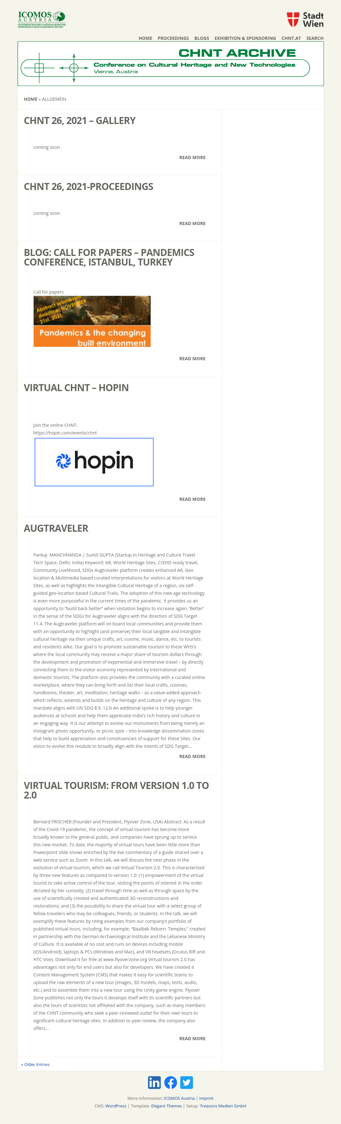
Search (314, 38)
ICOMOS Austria (179, 1098)
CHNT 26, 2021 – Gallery (80, 120)
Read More (192, 157)
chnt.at (291, 38)
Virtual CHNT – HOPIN (76, 387)
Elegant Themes (166, 1106)
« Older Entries (35, 1064)
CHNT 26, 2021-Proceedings (88, 186)
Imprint (206, 1098)
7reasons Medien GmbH (223, 1106)
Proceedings (173, 38)
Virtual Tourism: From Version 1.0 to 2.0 (116, 790)
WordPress (115, 1106)
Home (145, 38)
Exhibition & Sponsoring (245, 38)
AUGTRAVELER (56, 528)
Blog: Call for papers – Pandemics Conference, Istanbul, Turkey (109, 257)
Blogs (201, 38)
